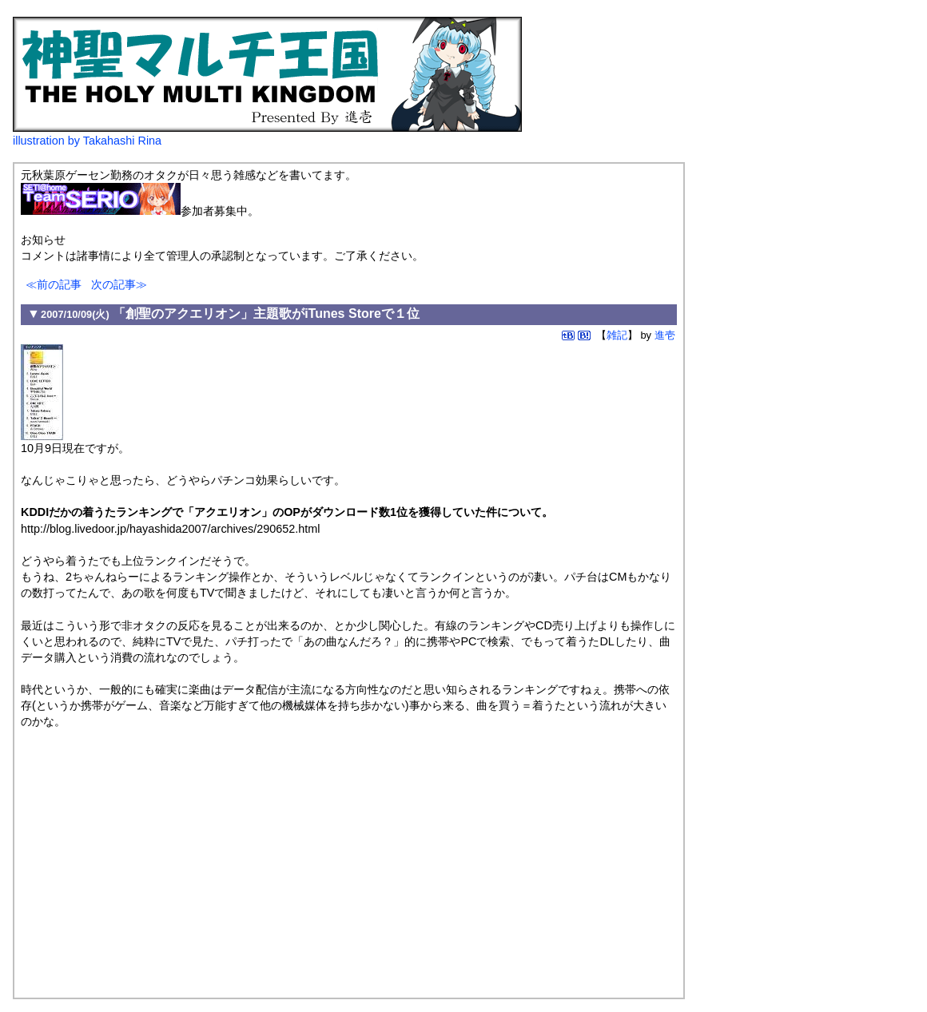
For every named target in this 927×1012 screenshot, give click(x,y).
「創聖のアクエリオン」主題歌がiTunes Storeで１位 (266, 313)
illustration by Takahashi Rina (87, 140)
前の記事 (59, 284)
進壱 (664, 335)
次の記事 (113, 284)
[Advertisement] (155, 861)
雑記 (617, 335)
